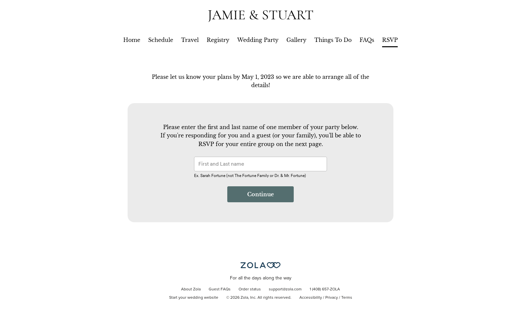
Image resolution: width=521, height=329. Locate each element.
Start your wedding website (193, 298)
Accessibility (310, 298)
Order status (250, 289)
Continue (260, 194)
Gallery (296, 40)
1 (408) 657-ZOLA (325, 289)
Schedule (160, 40)
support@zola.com (285, 289)
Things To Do (333, 40)
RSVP (390, 40)
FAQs (367, 40)
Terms (346, 298)
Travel (190, 40)
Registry (218, 40)
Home (131, 40)
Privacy (331, 298)
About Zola (191, 289)
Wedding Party (257, 40)
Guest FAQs (220, 289)
